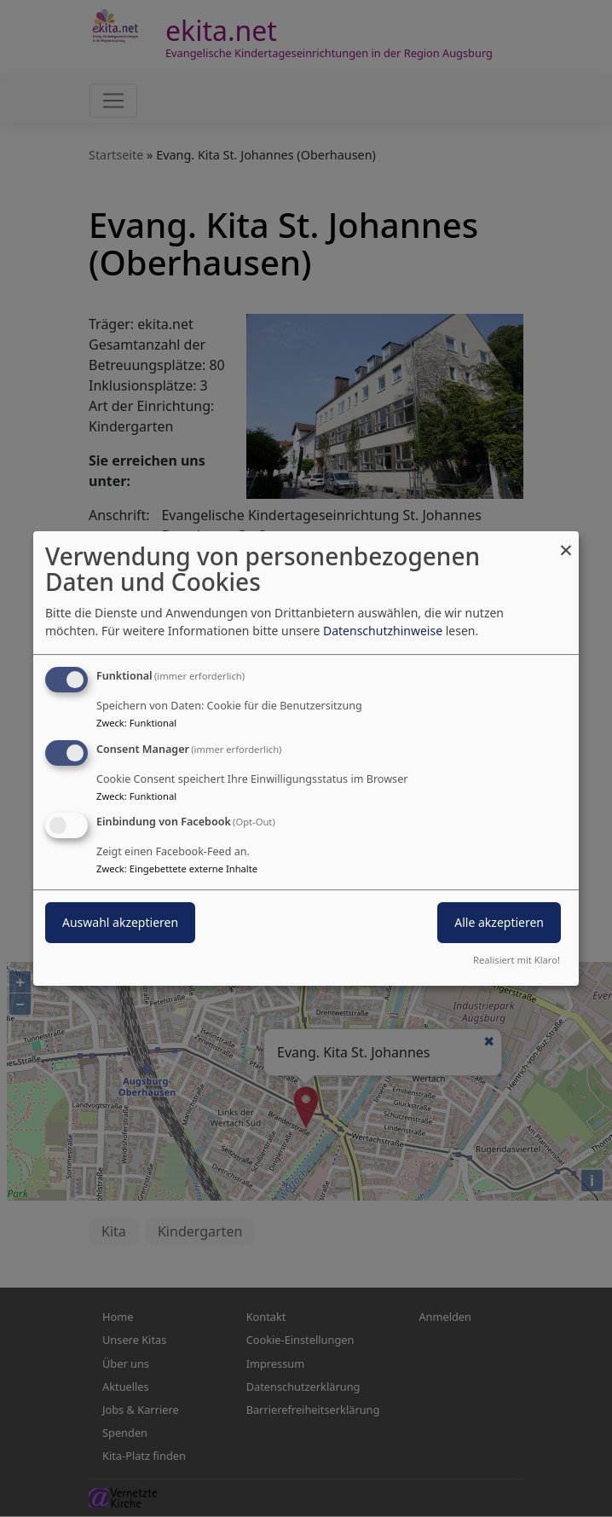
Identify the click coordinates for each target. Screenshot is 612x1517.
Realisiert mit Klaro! (516, 959)
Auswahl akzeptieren (120, 923)
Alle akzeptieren (499, 923)
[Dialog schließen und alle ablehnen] (566, 542)
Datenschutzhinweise (382, 630)
